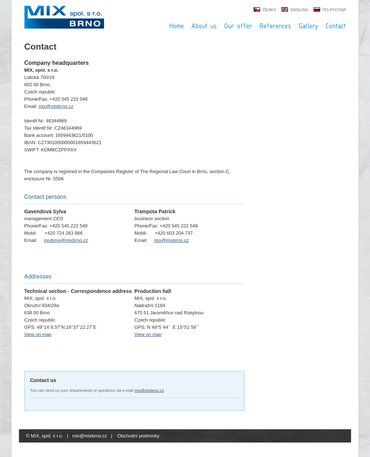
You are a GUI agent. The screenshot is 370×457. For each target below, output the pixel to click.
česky (269, 10)
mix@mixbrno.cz (56, 106)
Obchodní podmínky (138, 436)
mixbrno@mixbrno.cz (66, 240)
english (299, 10)
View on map (37, 334)
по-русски (334, 10)
